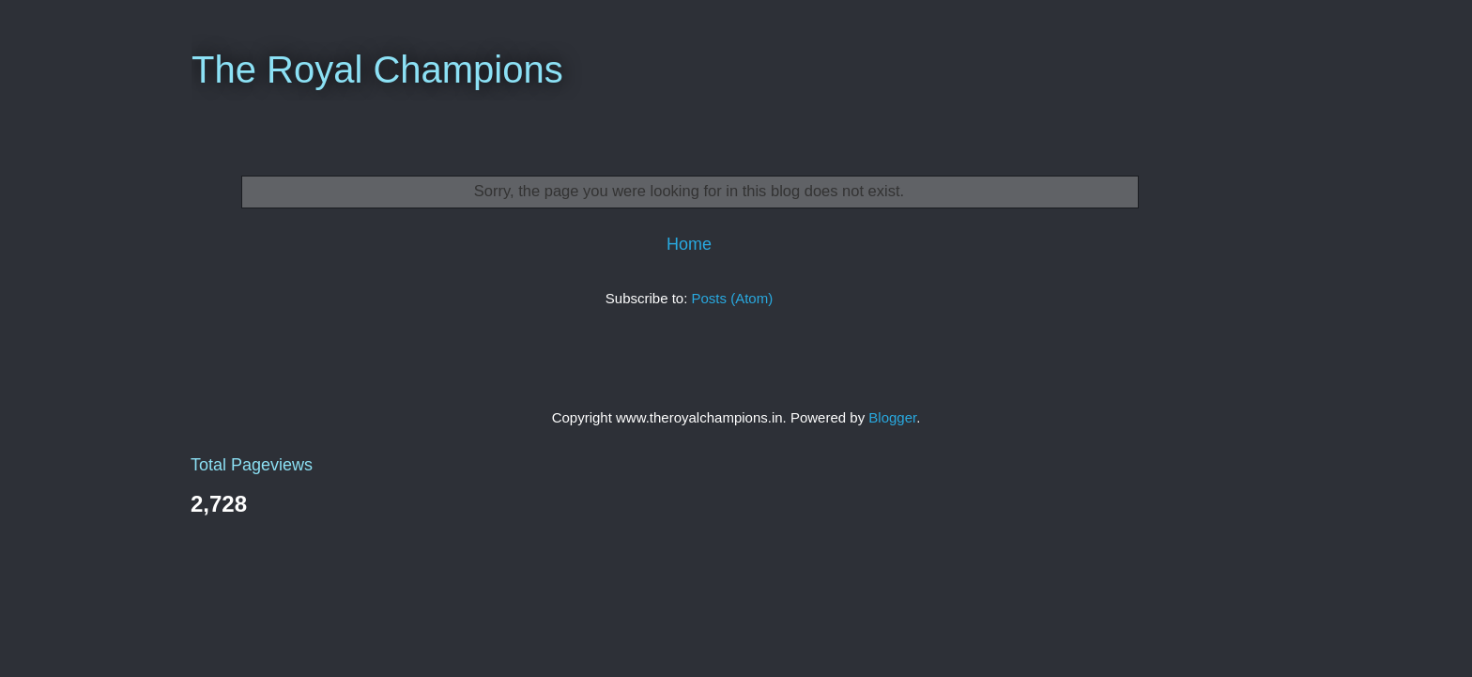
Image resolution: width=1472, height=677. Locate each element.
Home (689, 244)
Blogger (892, 417)
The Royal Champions (377, 69)
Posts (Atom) (733, 298)
